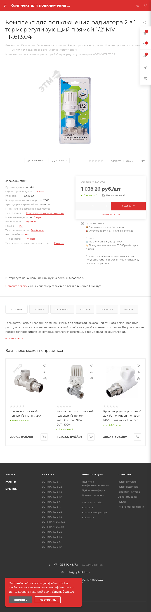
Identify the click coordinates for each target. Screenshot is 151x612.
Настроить (47, 599)
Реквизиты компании (131, 506)
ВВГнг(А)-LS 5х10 (52, 546)
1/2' (21, 225)
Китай (40, 191)
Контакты (87, 507)
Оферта (129, 309)
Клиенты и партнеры (94, 512)
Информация (92, 474)
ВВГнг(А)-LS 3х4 (51, 506)
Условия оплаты (127, 481)
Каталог (48, 474)
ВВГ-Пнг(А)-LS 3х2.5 (53, 521)
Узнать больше (63, 591)
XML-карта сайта (92, 502)
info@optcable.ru (78, 571)
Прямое (31, 221)
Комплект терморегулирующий (45, 213)
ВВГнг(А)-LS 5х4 (51, 481)
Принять (20, 599)
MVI (143, 160)
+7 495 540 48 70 (66, 564)
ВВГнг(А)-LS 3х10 (52, 496)
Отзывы (39, 309)
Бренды (11, 488)
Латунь (38, 217)
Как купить (62, 309)
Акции (10, 474)
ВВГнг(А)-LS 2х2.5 (52, 511)
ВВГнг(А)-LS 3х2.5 (52, 531)
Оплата (85, 309)
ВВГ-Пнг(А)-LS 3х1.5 (53, 526)
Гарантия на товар (129, 491)
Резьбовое (37, 230)
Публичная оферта (93, 489)
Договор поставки (93, 494)
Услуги (10, 481)
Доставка (107, 309)
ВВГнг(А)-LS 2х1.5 (52, 516)
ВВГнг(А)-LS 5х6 (51, 541)
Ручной (30, 238)
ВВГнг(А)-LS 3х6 (51, 501)
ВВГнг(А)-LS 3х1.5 (52, 536)
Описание (16, 309)
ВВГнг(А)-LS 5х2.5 (52, 486)
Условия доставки (128, 486)
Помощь (124, 474)
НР (27, 234)
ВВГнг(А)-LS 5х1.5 (52, 491)
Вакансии (88, 517)
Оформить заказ (128, 496)
